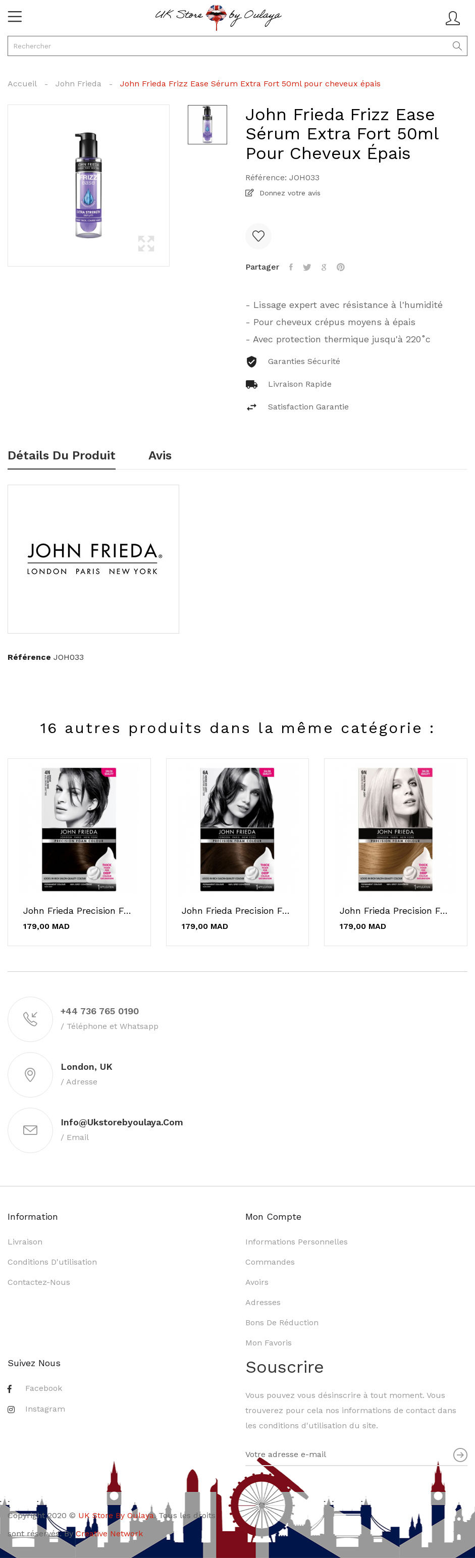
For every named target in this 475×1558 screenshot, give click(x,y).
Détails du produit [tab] (62, 455)
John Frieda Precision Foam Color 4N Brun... (79, 911)
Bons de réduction (282, 1322)
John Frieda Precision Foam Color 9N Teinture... (396, 911)
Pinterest (341, 267)
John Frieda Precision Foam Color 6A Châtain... (238, 911)
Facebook (43, 1388)
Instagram (45, 1409)
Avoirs (257, 1282)
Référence (29, 657)
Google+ (324, 267)
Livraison (25, 1242)
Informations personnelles (296, 1242)
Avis (160, 455)
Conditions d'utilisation (52, 1262)
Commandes (270, 1262)
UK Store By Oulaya (116, 1515)
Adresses (263, 1302)
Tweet (307, 267)
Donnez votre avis (289, 193)
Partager (291, 267)
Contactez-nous (39, 1282)
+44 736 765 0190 (100, 1011)
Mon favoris (268, 1342)
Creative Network (109, 1533)
